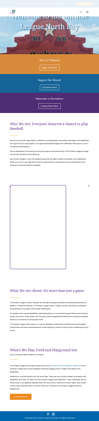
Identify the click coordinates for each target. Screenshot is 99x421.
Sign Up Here (49, 67)
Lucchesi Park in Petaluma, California (66, 366)
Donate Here (49, 87)
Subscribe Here (49, 106)
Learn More (20, 397)
